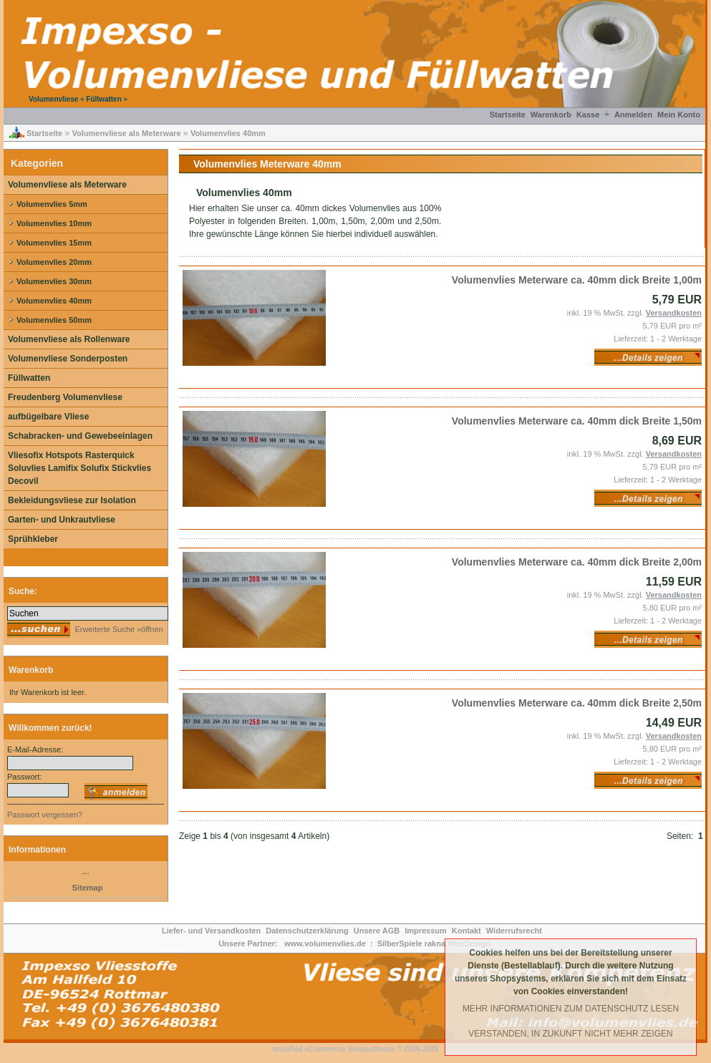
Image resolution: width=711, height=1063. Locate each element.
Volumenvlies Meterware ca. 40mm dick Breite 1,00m (577, 280)
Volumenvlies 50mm (54, 320)
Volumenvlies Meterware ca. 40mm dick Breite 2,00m (577, 562)
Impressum (426, 930)
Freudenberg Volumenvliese (65, 397)
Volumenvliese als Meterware (126, 133)
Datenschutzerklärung (307, 930)
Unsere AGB (377, 930)
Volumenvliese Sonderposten (67, 359)
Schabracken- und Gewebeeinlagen (80, 436)
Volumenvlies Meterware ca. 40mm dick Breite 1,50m (577, 421)
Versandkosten (674, 313)
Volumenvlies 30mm (54, 281)
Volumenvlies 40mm (228, 133)
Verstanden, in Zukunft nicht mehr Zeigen (570, 1034)
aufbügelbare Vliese (48, 417)
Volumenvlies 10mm (54, 223)
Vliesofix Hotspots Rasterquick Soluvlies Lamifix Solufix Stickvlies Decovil (79, 468)
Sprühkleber (33, 539)
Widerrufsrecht (514, 930)
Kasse (587, 114)
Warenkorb (551, 114)
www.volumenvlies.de (325, 943)
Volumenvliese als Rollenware (69, 339)
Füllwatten (29, 378)
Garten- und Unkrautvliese (61, 520)
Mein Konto (678, 114)
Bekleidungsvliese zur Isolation (72, 500)
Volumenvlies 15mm (54, 242)
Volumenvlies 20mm (54, 262)
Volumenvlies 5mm (51, 204)
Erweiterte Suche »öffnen (117, 629)
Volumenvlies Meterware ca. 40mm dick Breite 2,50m (577, 703)
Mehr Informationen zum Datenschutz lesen (571, 1009)
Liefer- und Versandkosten (211, 930)
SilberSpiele (400, 943)
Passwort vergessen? (44, 814)
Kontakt (466, 930)
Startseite (508, 114)
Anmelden (633, 114)
